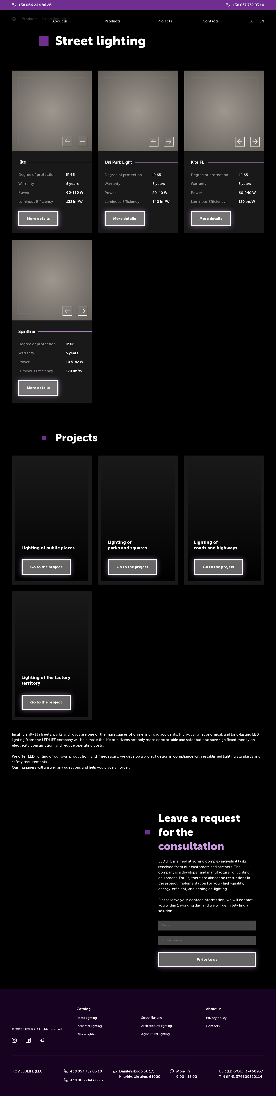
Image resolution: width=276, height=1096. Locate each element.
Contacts (211, 21)
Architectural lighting (156, 1026)
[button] (38, 219)
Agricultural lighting (155, 1034)
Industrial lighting (89, 1026)
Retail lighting (87, 1018)
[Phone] (66, 1071)
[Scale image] (52, 111)
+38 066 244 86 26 (86, 1080)
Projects (164, 21)
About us (60, 21)
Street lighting (151, 1018)
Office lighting (87, 1034)
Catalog (84, 1009)
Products (113, 21)
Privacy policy (216, 1018)
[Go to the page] (18, 21)
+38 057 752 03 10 (86, 1071)
